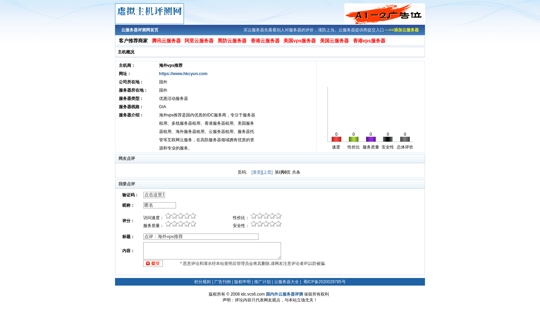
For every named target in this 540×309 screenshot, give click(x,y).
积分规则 (202, 281)
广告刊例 (222, 281)
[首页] (256, 172)
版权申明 (242, 281)
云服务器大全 (286, 281)
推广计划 (262, 281)
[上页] (267, 172)
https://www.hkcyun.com (183, 73)
